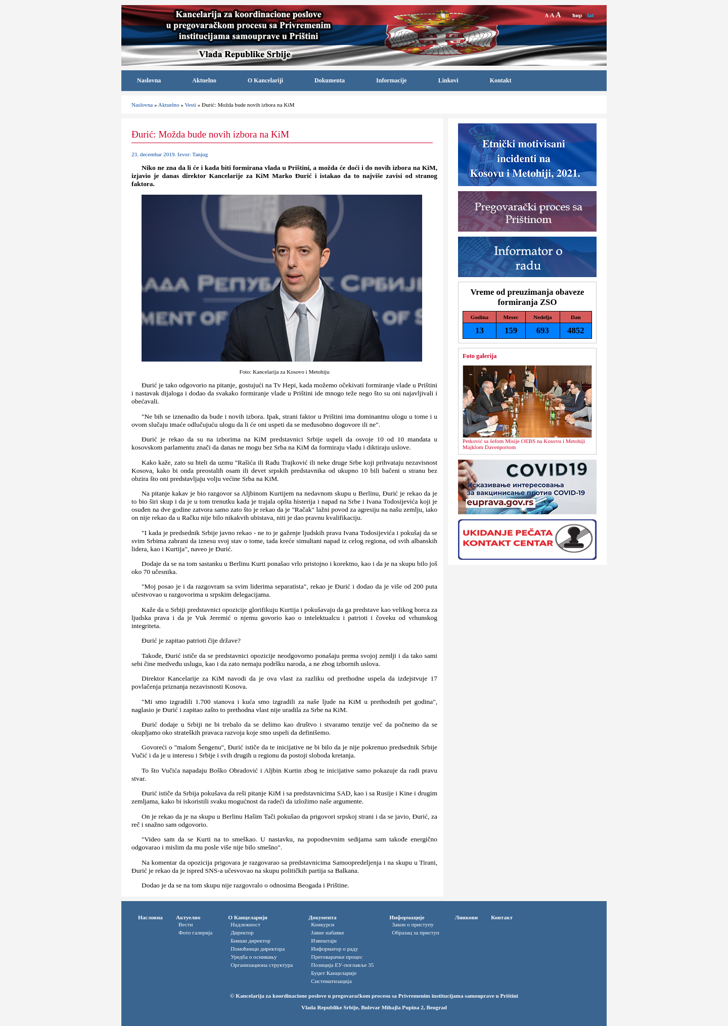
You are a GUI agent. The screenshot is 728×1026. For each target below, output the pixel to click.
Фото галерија (195, 932)
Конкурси (322, 924)
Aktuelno (204, 80)
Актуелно (188, 917)
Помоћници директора (258, 949)
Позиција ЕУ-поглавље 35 (342, 965)
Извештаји (323, 941)
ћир (577, 15)
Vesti (190, 105)
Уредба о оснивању (254, 957)
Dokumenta (329, 80)
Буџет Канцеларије (333, 973)
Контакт (502, 917)
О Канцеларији (247, 917)
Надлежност (245, 924)
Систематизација (331, 981)
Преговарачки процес (336, 957)
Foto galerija (479, 356)
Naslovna (149, 80)
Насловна (150, 917)
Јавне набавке (327, 932)
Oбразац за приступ (415, 932)
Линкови (466, 917)
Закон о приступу (413, 924)
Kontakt (501, 80)
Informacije (391, 80)
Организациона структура (262, 965)
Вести (185, 924)
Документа (322, 917)
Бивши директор (250, 941)
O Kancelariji (265, 80)
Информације (406, 917)
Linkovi (448, 80)
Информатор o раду (334, 949)
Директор (242, 932)
